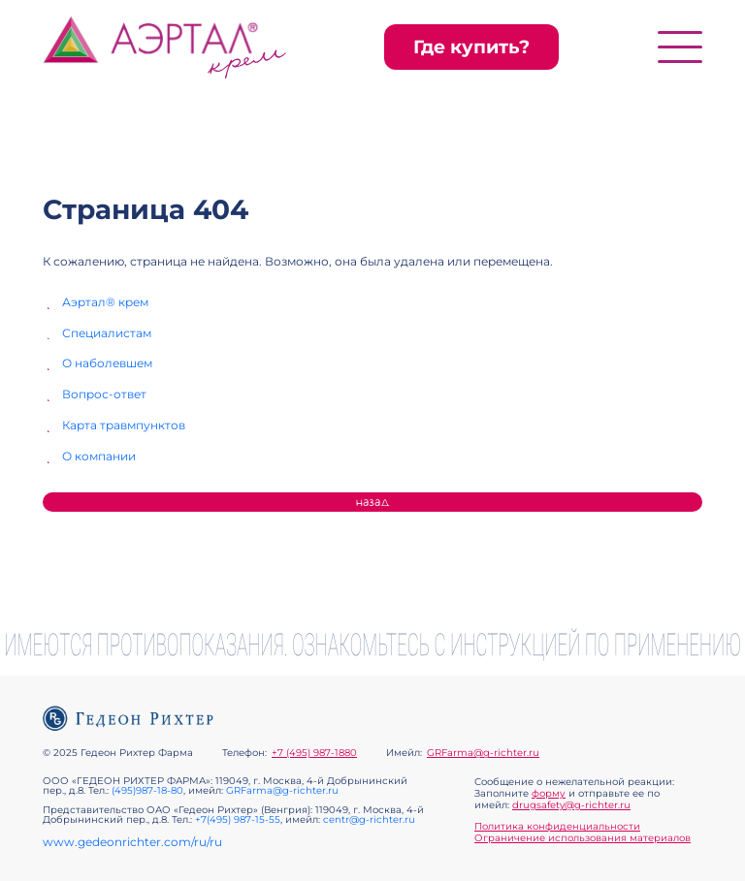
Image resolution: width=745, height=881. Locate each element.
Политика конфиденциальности (557, 826)
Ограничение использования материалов (582, 838)
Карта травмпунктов (123, 425)
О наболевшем (107, 363)
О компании (99, 456)
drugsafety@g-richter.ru (571, 805)
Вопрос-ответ (104, 394)
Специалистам (106, 333)
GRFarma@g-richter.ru (483, 753)
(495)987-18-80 (147, 790)
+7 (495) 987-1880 (314, 753)
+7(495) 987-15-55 (237, 819)
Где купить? (471, 47)
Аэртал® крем (105, 302)
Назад (373, 502)
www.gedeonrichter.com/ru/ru (132, 842)
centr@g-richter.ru (369, 819)
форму (549, 793)
